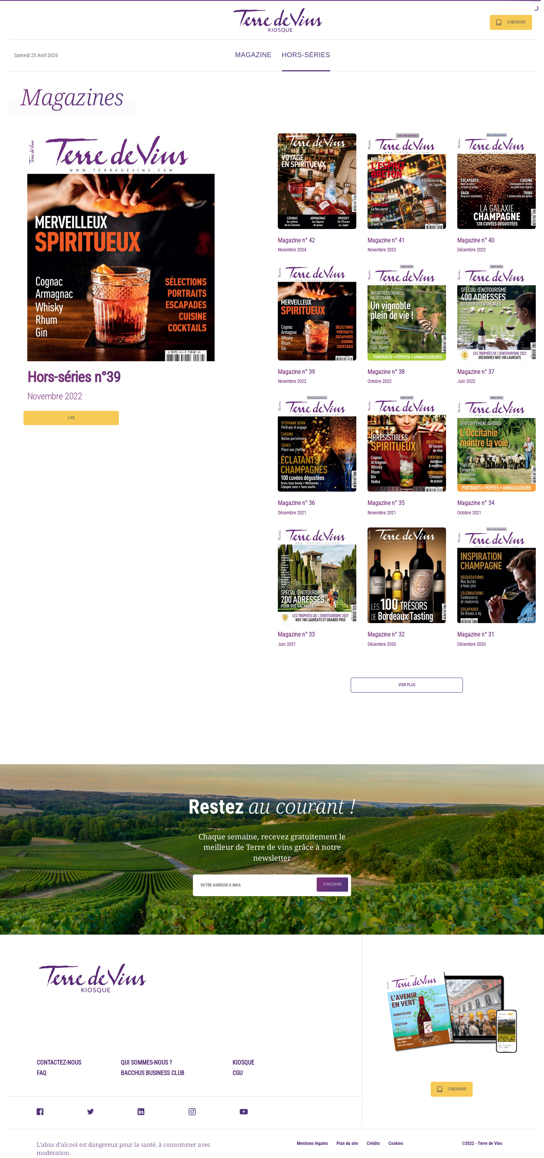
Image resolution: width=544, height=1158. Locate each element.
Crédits (373, 1143)
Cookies (395, 1143)
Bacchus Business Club (152, 1073)
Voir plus (406, 684)
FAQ (41, 1073)
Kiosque (243, 1062)
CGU (238, 1073)
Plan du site (347, 1143)
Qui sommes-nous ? (146, 1062)
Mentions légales (312, 1143)
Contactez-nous (59, 1062)
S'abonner (511, 22)
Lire (71, 417)
